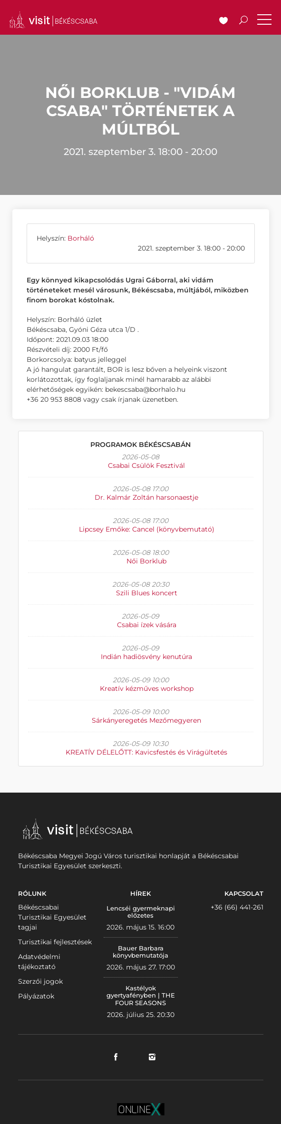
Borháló (81, 238)
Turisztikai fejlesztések (55, 942)
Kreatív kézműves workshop (147, 688)
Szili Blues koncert (146, 593)
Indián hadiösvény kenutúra (146, 656)
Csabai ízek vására (146, 624)
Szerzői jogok (40, 981)
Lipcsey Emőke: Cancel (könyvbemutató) (146, 529)
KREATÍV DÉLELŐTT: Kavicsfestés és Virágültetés (146, 752)
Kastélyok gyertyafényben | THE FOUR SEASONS (141, 995)
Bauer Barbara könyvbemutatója (140, 951)
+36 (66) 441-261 (237, 907)
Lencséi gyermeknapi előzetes (141, 912)
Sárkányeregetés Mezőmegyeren (146, 720)
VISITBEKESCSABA (53, 20)
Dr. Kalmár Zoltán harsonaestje (146, 497)
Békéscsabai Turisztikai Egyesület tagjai (52, 917)
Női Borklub (146, 561)
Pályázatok (36, 996)
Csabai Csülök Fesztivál (146, 465)
